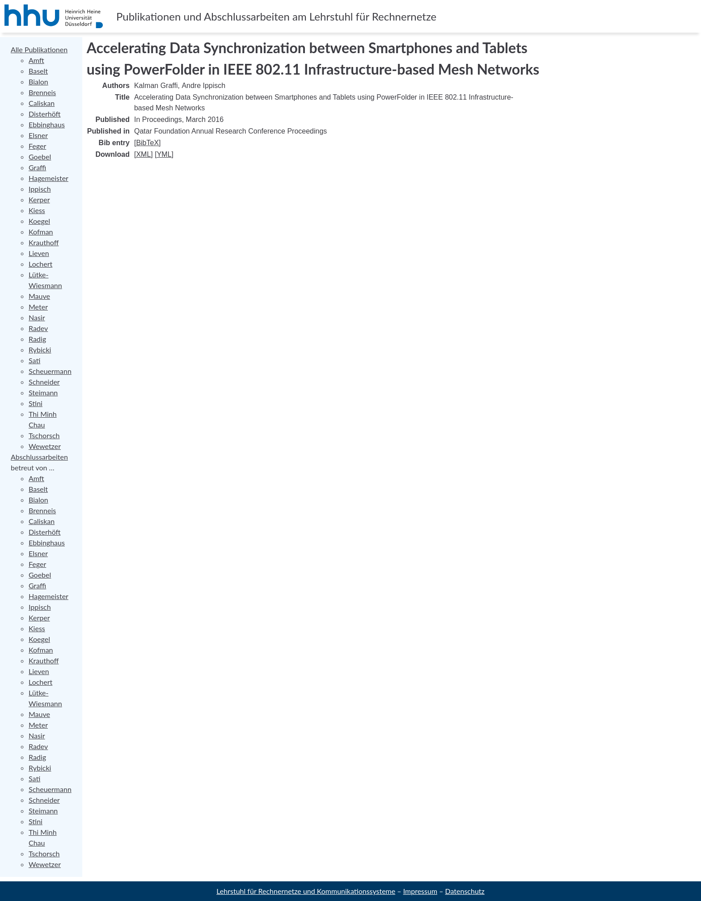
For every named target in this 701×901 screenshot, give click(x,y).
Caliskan (42, 103)
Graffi (37, 167)
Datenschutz (465, 891)
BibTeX (147, 143)
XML (143, 154)
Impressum (420, 891)
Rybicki (40, 349)
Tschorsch (44, 435)
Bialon (38, 81)
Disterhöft (45, 113)
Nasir (37, 317)
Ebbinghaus (47, 124)
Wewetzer (45, 446)
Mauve (39, 296)
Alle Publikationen (39, 49)
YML (164, 154)
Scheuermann (50, 371)
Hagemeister (48, 178)
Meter (38, 306)
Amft (36, 60)
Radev (38, 328)
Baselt (38, 71)
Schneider (44, 381)
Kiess (37, 210)
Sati (34, 360)
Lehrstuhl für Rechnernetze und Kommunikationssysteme (305, 891)
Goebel (40, 156)
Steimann (43, 392)
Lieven (39, 253)
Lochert (40, 264)
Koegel (39, 221)
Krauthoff (44, 242)
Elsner (38, 135)
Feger (37, 146)
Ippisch (40, 188)
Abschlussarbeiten (39, 457)
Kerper (39, 199)
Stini (35, 403)
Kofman (41, 231)
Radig (37, 339)
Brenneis (42, 92)
